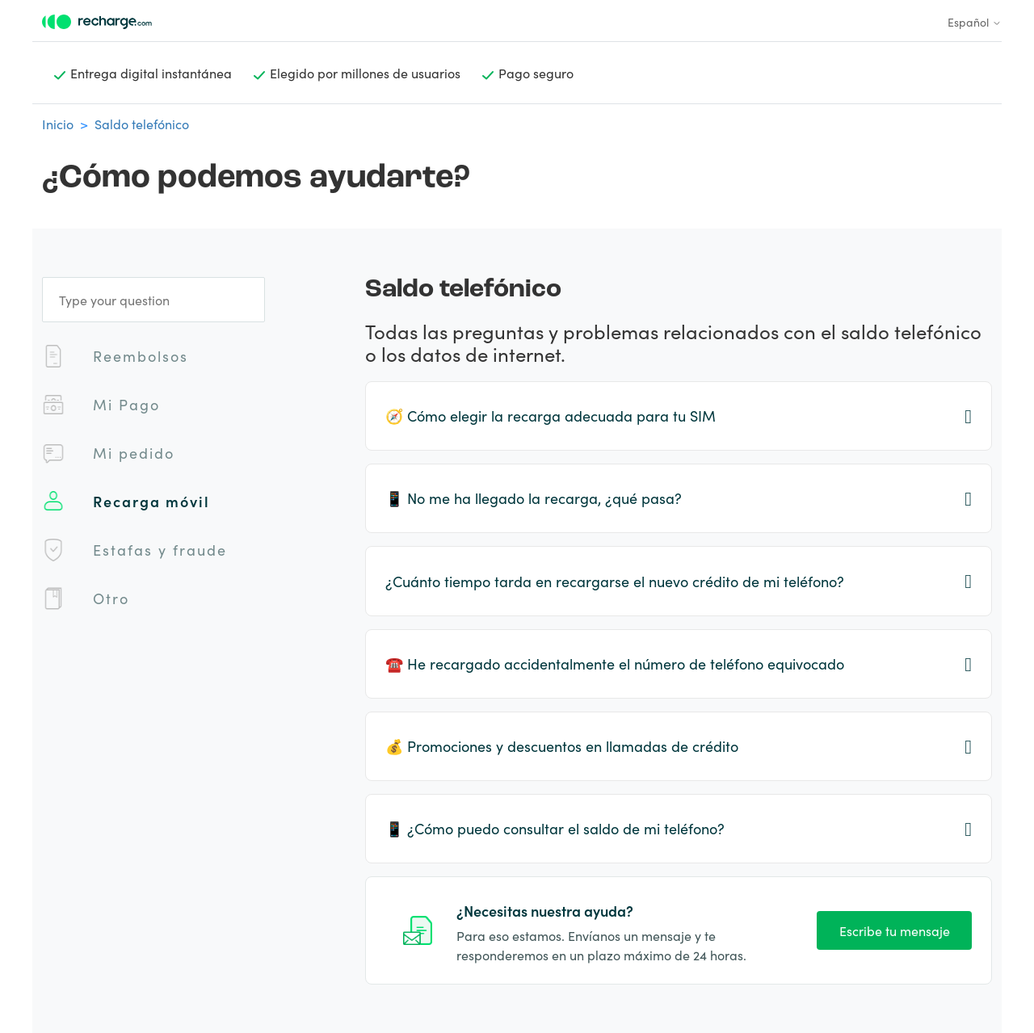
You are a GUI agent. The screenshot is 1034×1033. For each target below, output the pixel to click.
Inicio (58, 123)
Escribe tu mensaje (894, 930)
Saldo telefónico (142, 123)
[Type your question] (153, 299)
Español (975, 22)
